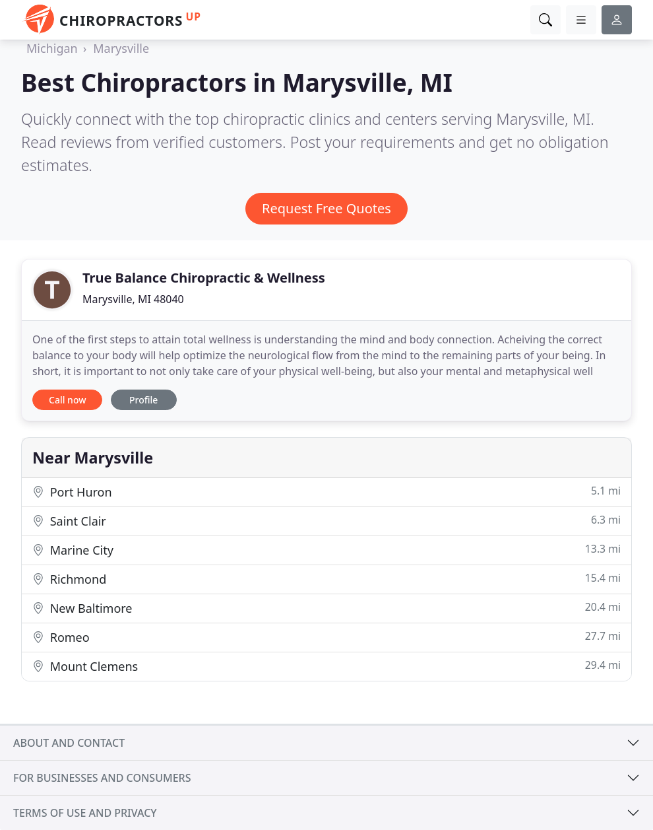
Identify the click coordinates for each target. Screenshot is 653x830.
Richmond (326, 579)
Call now (67, 400)
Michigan (52, 48)
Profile (143, 400)
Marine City (326, 549)
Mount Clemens (326, 666)
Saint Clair (326, 520)
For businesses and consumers (102, 778)
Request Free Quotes (326, 208)
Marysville (121, 48)
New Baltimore (326, 608)
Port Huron (326, 491)
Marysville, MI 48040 (133, 299)
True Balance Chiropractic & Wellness (203, 278)
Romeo (326, 637)
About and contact (69, 743)
